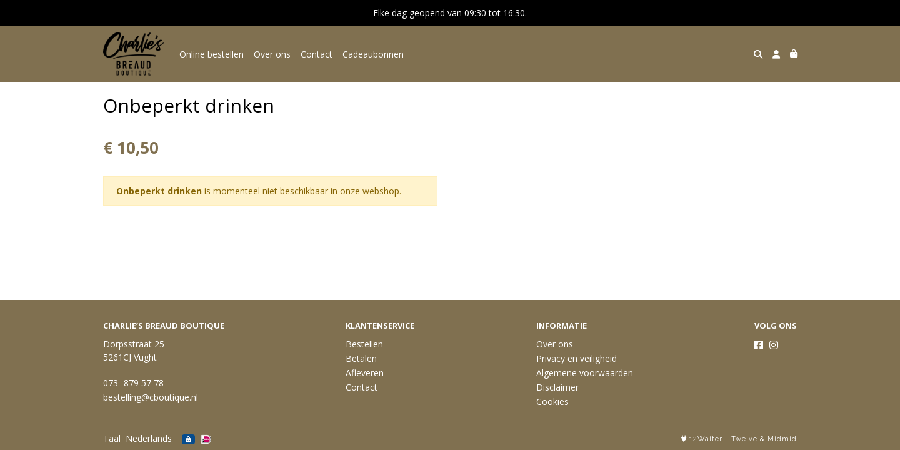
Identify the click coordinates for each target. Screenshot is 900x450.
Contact (316, 54)
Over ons (272, 54)
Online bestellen (211, 54)
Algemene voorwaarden (584, 373)
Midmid (782, 439)
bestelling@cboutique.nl (150, 397)
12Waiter (705, 439)
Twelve (744, 439)
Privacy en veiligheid (576, 358)
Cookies (552, 402)
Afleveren (365, 373)
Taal (112, 438)
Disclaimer (557, 387)
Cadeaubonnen (373, 54)
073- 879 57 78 (133, 383)
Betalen (361, 358)
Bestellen (364, 344)
